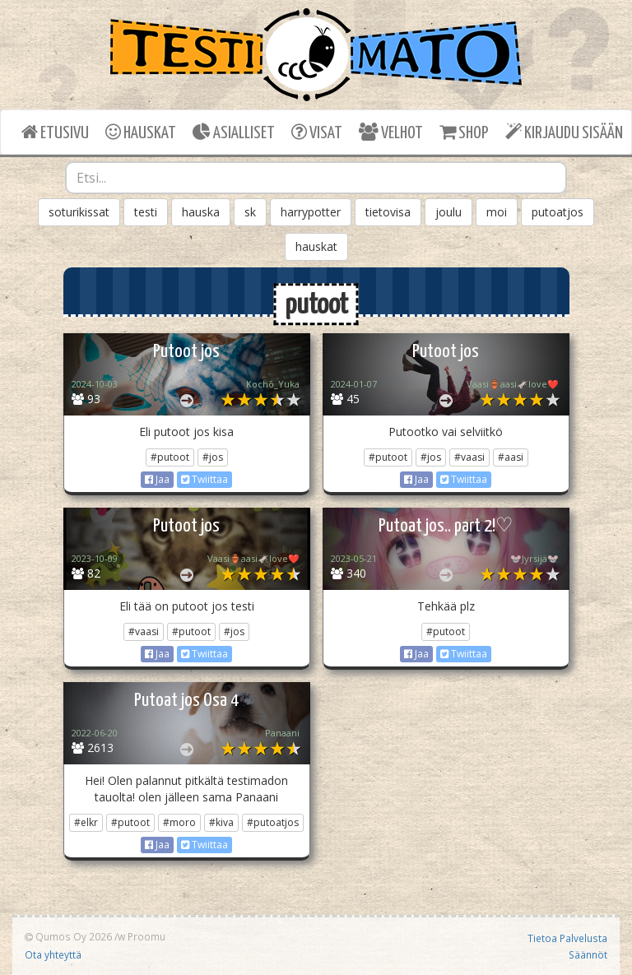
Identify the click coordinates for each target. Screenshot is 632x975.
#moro (179, 822)
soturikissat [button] (79, 212)
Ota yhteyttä (53, 954)
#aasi (510, 457)
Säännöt (588, 954)
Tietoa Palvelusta (567, 938)
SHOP (463, 132)
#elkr (86, 822)
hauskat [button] (316, 246)
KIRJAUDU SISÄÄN (564, 132)
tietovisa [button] (388, 212)
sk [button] (250, 212)
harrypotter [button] (311, 212)
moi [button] (496, 212)
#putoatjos (273, 822)
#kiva (221, 822)
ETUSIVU (55, 132)
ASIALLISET (234, 132)
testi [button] (145, 212)
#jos (212, 457)
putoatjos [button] (557, 212)
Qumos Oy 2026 (68, 936)
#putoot (170, 457)
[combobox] (316, 177)
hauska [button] (201, 212)
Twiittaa (204, 479)
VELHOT (391, 132)
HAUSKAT (140, 132)
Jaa (157, 479)
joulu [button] (448, 212)
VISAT (316, 132)
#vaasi (469, 457)
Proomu (146, 936)
